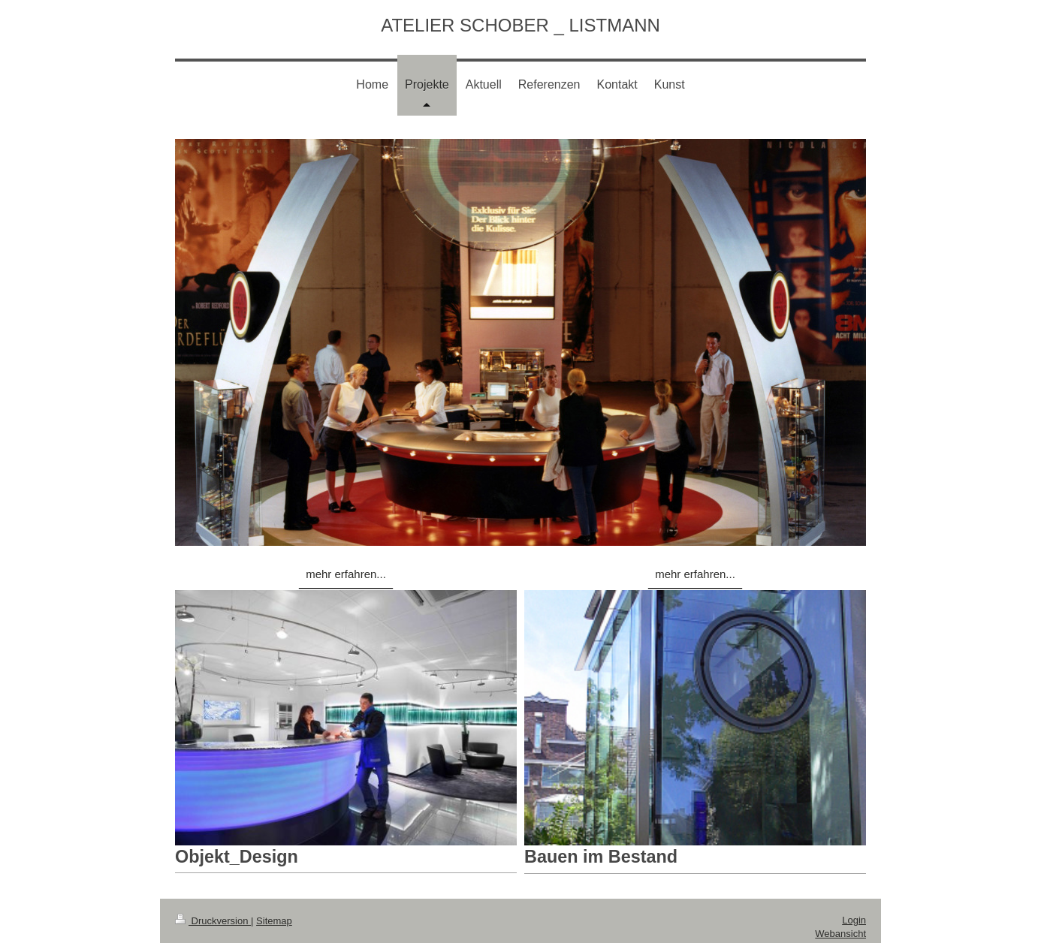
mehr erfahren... (346, 574)
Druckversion (213, 920)
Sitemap (274, 920)
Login (854, 920)
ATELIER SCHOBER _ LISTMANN (520, 25)
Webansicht (840, 933)
